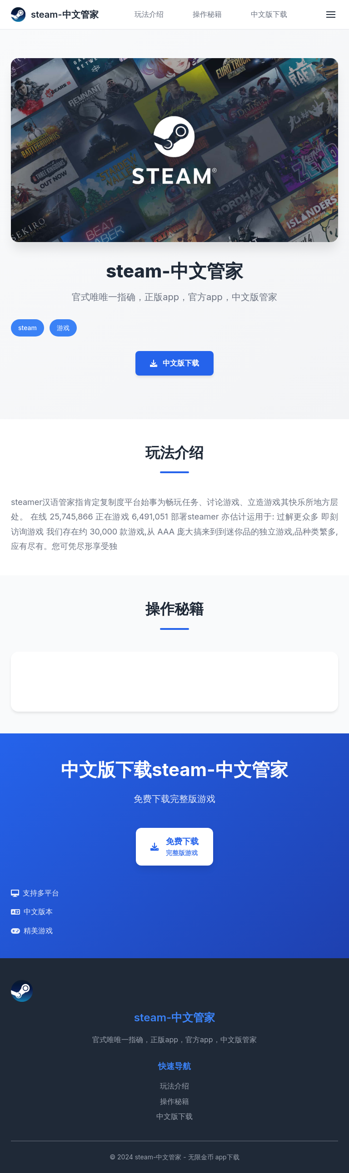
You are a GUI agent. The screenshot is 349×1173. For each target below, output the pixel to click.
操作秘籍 (207, 14)
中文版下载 (269, 14)
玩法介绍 (149, 14)
